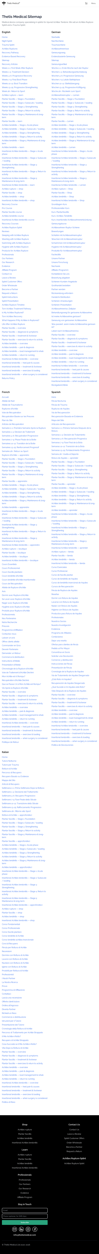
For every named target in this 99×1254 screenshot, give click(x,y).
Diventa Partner (9, 1009)
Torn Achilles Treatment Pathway (16, 309)
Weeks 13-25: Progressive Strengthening (20, 87)
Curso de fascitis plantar (62, 575)
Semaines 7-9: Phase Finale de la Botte (19, 439)
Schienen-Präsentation (61, 305)
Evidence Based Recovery (13, 56)
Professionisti (8, 974)
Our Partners (7, 258)
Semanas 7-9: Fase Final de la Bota (66, 442)
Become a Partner (10, 289)
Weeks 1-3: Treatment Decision (15, 72)
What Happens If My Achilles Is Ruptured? (20, 320)
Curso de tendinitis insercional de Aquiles (69, 583)
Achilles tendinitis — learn (13, 147)
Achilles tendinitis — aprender (64, 510)
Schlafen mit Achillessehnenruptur (66, 235)
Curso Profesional (59, 571)
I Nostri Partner (8, 978)
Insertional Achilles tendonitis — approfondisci (22, 905)
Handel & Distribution (60, 297)
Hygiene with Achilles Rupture (15, 247)
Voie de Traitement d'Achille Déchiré (18, 672)
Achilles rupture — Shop (62, 189)
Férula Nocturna (58, 401)
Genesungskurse (58, 224)
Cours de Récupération (12, 583)
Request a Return (9, 293)
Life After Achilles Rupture (13, 324)
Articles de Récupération (13, 424)
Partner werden (58, 289)
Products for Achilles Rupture (15, 251)
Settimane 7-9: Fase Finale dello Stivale (19, 799)
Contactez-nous (9, 634)
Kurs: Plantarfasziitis (60, 212)
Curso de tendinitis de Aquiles (64, 579)
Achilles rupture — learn (12, 95)
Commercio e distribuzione (14, 1017)
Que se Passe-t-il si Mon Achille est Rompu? (21, 684)
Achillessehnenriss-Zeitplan (63, 309)
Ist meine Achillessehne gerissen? (66, 316)
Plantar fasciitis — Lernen (62, 121)
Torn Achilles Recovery (12, 316)
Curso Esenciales (59, 567)
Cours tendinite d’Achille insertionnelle (18, 580)
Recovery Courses (10, 224)
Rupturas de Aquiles (60, 409)
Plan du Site (7, 420)
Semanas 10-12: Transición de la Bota (67, 446)
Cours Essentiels (9, 564)
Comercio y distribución (62, 660)
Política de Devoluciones (62, 745)
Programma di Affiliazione (13, 990)
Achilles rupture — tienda (62, 552)
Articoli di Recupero (10, 784)
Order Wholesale (9, 285)
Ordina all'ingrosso (10, 1005)
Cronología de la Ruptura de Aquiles (67, 671)
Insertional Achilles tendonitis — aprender (69, 548)
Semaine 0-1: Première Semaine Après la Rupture (24, 428)
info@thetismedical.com (25, 1235)
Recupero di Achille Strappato (15, 1040)
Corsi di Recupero (10, 943)
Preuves (5, 626)
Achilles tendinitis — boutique (15, 556)
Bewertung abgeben (60, 278)
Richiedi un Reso (9, 1013)
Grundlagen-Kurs (59, 204)
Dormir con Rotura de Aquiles (64, 598)
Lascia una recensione (12, 998)
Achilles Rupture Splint (12, 227)
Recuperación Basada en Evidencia (67, 416)
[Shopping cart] (86, 3)
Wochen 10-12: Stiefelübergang (65, 83)
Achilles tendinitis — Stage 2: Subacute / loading (23, 129)
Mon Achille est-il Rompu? (13, 676)
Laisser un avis (8, 638)
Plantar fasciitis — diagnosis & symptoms (20, 332)
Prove (4, 986)
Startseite (55, 37)
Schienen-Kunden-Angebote (64, 281)
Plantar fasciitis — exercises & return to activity (22, 339)
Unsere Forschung (59, 262)
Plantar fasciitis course (12, 212)
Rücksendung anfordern (62, 293)
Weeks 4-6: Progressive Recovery (17, 76)
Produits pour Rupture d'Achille (16, 611)
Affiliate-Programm (59, 270)
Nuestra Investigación (61, 625)
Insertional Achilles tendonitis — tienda (68, 563)
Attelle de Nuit (8, 401)
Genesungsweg (58, 52)
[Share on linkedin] (21, 1229)
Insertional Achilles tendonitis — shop (18, 200)
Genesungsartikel (59, 64)
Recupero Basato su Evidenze (15, 776)
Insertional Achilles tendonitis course (18, 220)
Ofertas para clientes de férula (64, 644)
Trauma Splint (8, 45)
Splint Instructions (10, 297)
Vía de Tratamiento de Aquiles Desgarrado (70, 675)
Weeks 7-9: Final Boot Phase (14, 80)
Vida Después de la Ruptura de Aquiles (68, 691)
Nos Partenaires (9, 618)
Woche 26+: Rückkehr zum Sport (65, 91)
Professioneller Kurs (60, 208)
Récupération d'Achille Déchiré (15, 680)
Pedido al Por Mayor (60, 648)
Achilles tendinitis (24, 1138)
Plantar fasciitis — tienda (62, 555)
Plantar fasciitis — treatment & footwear (19, 336)
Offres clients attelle (10, 641)
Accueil (5, 397)
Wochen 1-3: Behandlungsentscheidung (69, 72)
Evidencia (55, 629)
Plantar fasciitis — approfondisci (16, 841)
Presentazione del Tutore (13, 1025)
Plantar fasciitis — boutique (14, 553)
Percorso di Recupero (11, 772)
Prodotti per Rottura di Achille (15, 971)
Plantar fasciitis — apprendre (14, 481)
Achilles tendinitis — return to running (18, 355)
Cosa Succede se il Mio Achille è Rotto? (19, 1044)
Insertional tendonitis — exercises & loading (21, 370)
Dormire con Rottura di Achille (15, 955)
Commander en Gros (11, 645)
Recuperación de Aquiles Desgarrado (68, 683)
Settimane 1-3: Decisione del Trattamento (20, 792)
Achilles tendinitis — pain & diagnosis (18, 347)
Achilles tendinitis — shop (13, 196)
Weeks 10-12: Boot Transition (14, 83)
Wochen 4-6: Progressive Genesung (67, 76)
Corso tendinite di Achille (13, 936)
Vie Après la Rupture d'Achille (15, 688)
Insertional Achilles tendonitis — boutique (20, 560)
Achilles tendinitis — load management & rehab (23, 351)
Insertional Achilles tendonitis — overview (20, 359)
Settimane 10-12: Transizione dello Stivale (20, 803)
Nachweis (55, 266)
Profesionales (57, 617)
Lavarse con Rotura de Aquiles (65, 602)
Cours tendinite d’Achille (12, 576)
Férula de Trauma (59, 405)
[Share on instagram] (28, 1229)
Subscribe (25, 1222)
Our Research (8, 262)
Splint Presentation (10, 301)
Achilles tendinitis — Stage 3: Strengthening (21, 133)
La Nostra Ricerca (10, 982)
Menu (93, 3)
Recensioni (6, 951)
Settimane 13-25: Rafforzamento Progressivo (21, 807)
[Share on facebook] (34, 1229)
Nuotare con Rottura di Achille (15, 963)
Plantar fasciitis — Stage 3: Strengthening (20, 107)
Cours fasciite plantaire (12, 572)
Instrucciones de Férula (61, 664)
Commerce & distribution (13, 657)
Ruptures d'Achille (10, 409)
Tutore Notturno (9, 761)
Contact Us (7, 274)
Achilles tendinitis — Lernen (63, 147)
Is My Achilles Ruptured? (13, 312)
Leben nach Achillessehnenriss (65, 331)
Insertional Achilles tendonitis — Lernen (68, 185)
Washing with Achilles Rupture (15, 239)
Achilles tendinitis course (13, 216)
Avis (4, 591)
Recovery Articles (10, 64)
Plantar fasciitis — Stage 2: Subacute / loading (22, 103)
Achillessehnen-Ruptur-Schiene (65, 227)
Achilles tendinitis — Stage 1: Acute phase (20, 125)
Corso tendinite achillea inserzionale (18, 940)
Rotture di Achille (9, 769)
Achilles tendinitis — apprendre (15, 507)
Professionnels (8, 614)
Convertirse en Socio (60, 652)
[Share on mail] (14, 1229)
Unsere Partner (58, 258)
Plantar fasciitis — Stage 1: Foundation (18, 99)
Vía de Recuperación (60, 412)
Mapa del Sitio (57, 420)
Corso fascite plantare (11, 932)
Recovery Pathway (10, 52)
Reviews (5, 231)
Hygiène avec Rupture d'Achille (16, 607)
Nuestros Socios (58, 621)
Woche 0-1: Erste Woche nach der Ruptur (69, 68)
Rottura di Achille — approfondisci (17, 815)
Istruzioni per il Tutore (11, 1021)
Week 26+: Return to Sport (13, 91)
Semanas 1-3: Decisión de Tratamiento (68, 435)
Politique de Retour (10, 742)
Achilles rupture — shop (12, 189)
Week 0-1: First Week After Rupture (17, 68)
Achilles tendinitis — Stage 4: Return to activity (22, 137)
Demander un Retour (11, 653)
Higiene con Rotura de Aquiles (64, 610)
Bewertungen (57, 231)
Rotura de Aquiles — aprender (64, 458)
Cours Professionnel (11, 568)
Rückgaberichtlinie (59, 385)
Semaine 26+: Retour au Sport (15, 451)
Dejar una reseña (59, 641)
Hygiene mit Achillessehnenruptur (66, 247)
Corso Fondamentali (11, 924)
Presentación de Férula (61, 668)
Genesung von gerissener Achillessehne (69, 320)
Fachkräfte (56, 254)
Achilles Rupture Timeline (13, 305)
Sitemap (5, 60)
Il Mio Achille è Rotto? (11, 1036)
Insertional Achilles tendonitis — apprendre (21, 545)
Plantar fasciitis (24, 1134)
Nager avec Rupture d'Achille (15, 603)
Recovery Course (9, 204)
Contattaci (6, 994)
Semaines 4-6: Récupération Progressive (20, 436)
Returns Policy (8, 378)
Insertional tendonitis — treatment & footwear (22, 367)
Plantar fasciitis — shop (12, 193)
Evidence (6, 266)
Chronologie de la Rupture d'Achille (17, 669)
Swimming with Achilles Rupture (16, 243)
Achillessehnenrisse (60, 49)
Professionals (8, 254)
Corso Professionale (11, 928)
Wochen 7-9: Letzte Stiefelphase (65, 80)
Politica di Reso (8, 1102)
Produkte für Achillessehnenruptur (66, 251)
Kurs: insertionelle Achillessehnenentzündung (71, 220)
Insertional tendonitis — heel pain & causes (20, 363)
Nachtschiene (57, 41)
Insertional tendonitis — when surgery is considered (24, 374)
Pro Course (7, 208)
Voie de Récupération (11, 412)
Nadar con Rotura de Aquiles (64, 606)
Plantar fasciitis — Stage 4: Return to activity (21, 110)
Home (4, 37)
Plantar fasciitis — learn (12, 121)
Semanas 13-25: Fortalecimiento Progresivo (70, 450)
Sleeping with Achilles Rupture (15, 235)
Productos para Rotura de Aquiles (66, 613)
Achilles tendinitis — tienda (63, 559)
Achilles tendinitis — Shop (62, 196)
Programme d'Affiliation (12, 630)
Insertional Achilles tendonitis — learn (18, 185)
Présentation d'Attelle (11, 665)
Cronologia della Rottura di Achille (17, 1029)
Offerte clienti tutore (10, 1001)
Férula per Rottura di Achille (14, 947)
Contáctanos (57, 637)
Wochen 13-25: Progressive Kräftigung (68, 87)
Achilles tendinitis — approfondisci (17, 867)
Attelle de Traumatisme (12, 405)
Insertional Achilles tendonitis (25, 1143)
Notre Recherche (9, 622)
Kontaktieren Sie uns (60, 274)
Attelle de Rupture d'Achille (14, 587)
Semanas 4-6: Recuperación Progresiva (69, 439)
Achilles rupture (25, 1129)
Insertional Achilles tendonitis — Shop (67, 200)
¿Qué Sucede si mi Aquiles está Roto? (68, 687)
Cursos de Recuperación (62, 586)
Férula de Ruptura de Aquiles (64, 590)
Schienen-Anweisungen (61, 301)
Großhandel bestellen (60, 285)
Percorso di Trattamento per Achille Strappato (22, 1032)
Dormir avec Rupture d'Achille (15, 595)
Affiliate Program (9, 270)
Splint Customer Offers (12, 281)
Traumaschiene (58, 45)
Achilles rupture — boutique (14, 549)
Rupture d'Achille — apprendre (15, 455)
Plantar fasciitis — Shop (61, 193)
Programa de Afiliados (61, 633)
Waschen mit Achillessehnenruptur (66, 239)
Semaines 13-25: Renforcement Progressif (20, 447)
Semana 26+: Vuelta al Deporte (65, 454)
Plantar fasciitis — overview (14, 328)
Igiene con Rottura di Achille (14, 967)
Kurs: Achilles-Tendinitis (61, 216)
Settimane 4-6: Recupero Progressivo (18, 796)
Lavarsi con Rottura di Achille (15, 959)
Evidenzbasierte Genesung (63, 56)
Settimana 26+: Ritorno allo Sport (16, 811)
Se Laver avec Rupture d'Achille (16, 599)
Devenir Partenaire (10, 649)
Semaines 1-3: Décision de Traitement (18, 432)
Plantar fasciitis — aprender (63, 484)
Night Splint (7, 41)
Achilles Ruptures (9, 49)
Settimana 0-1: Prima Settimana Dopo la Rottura (23, 788)
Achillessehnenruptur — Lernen (65, 95)
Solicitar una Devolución (62, 656)
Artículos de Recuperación (63, 424)
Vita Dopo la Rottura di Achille (15, 1048)
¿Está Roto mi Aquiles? (61, 679)
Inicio (53, 397)
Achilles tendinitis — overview (15, 343)
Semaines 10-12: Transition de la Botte (18, 443)
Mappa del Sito (8, 780)
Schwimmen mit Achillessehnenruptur (68, 243)
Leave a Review (9, 278)
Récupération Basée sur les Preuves (18, 416)
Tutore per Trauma (10, 765)
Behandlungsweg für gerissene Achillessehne (71, 312)
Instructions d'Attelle (11, 661)
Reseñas (55, 594)
